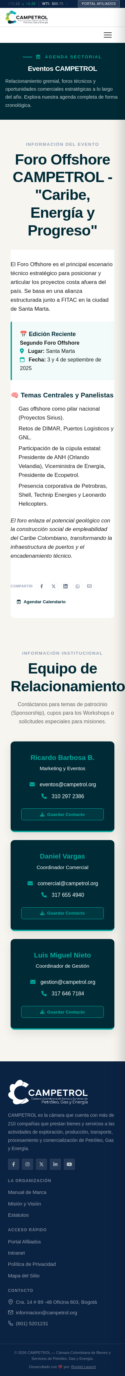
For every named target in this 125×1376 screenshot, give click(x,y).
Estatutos (18, 1215)
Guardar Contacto (62, 814)
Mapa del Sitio (23, 1275)
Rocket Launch (83, 1367)
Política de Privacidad (32, 1264)
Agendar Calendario (41, 601)
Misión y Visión (24, 1203)
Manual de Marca (27, 1192)
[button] (107, 35)
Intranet (16, 1253)
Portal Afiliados (99, 4)
